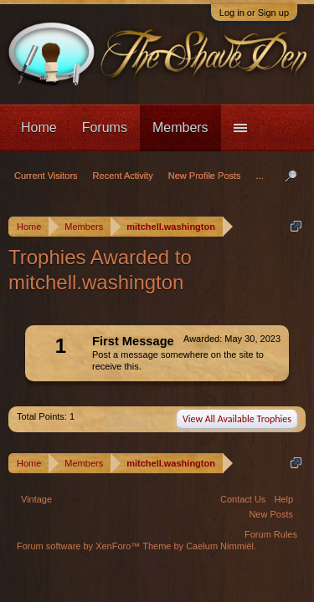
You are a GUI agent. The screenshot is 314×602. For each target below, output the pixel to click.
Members (180, 127)
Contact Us (242, 499)
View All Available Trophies (237, 419)
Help (283, 499)
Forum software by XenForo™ (79, 546)
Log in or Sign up (254, 13)
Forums (104, 127)
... (260, 176)
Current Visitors (46, 176)
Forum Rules (271, 534)
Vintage (36, 499)
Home (39, 127)
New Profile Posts (204, 176)
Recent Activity (123, 176)
